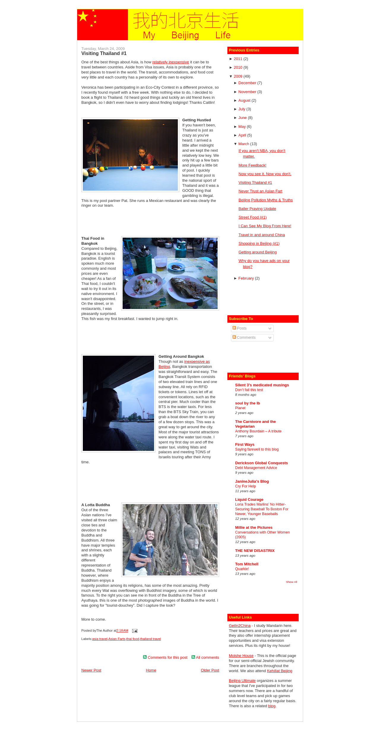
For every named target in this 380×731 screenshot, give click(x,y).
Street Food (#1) (252, 217)
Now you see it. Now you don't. (264, 174)
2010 (238, 67)
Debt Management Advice (256, 468)
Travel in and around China (261, 235)
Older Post (210, 670)
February (246, 278)
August (244, 100)
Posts (239, 328)
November (247, 92)
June (243, 117)
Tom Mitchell (246, 564)
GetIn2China (240, 625)
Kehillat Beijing (279, 671)
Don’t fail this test (249, 390)
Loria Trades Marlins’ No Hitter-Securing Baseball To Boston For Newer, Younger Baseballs (262, 509)
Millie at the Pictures (254, 527)
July (242, 109)
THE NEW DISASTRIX (255, 550)
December (247, 83)
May (242, 126)
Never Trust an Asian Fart (260, 191)
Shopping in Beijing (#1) (258, 243)
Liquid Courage (249, 499)
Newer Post (91, 670)
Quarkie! (242, 569)
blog (272, 706)
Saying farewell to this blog (257, 449)
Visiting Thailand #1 (103, 53)
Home (151, 670)
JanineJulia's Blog (252, 481)
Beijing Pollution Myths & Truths (265, 200)
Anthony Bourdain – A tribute (258, 431)
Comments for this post (165, 657)
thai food (132, 639)
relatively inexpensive (170, 62)
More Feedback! (252, 165)
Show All (291, 581)
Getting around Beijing (257, 252)
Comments (244, 337)
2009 (238, 76)
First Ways (244, 444)
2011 (238, 59)
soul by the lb (247, 403)
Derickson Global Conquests (261, 463)
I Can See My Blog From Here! (264, 226)
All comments (205, 657)
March (244, 144)
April (242, 135)
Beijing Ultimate (242, 680)
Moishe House (241, 655)
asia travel (99, 639)
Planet (240, 408)
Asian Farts (116, 639)
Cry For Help (245, 486)
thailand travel (150, 639)
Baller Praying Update (257, 208)
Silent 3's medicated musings (262, 385)
